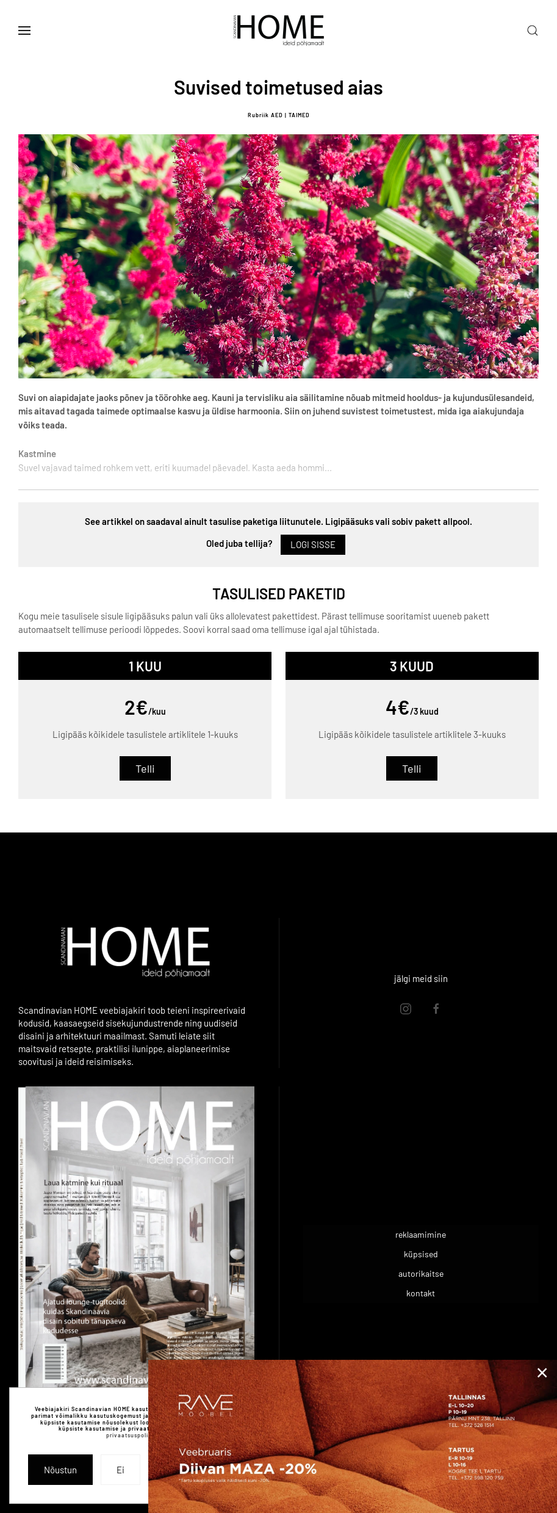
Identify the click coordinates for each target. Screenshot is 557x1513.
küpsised (421, 1254)
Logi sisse (313, 544)
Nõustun (60, 1469)
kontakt (420, 1293)
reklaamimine (420, 1234)
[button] (24, 30)
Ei (120, 1469)
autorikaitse (421, 1273)
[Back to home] (279, 30)
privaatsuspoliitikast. (137, 1435)
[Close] (542, 1372)
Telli (145, 768)
